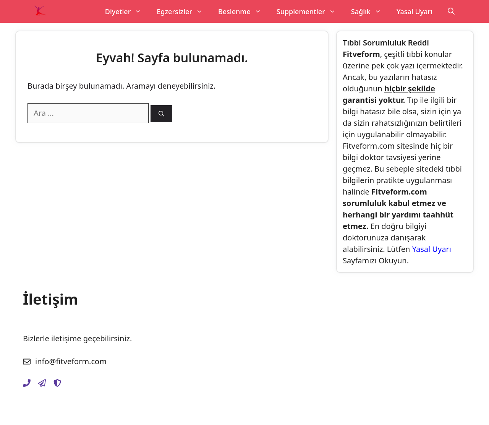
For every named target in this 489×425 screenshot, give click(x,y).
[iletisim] (27, 383)
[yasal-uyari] (57, 383)
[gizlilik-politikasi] (42, 383)
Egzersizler (183, 11)
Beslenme (243, 11)
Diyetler (127, 11)
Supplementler (310, 11)
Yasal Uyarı (414, 11)
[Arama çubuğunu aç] (451, 11)
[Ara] (161, 113)
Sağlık (370, 11)
